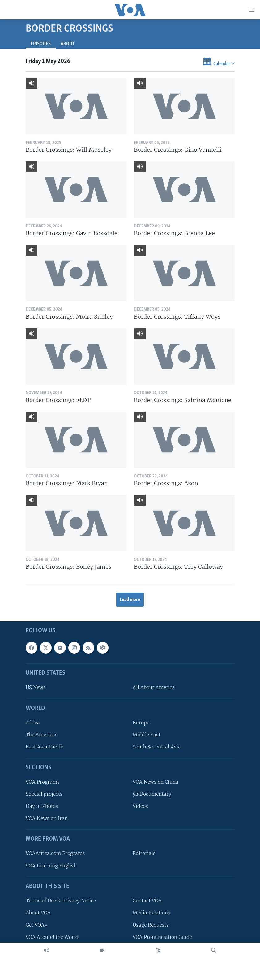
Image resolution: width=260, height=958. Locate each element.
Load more (130, 599)
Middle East (146, 735)
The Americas (42, 735)
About (68, 43)
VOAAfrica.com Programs (55, 854)
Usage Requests (151, 925)
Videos (140, 806)
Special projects (44, 794)
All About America (154, 688)
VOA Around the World (52, 937)
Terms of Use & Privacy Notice (61, 901)
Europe (141, 723)
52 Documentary (152, 794)
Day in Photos (42, 806)
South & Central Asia (157, 747)
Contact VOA (147, 901)
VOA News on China (155, 782)
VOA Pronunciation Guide (162, 937)
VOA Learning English (51, 866)
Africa (33, 723)
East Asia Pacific (45, 747)
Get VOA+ (37, 925)
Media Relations (151, 913)
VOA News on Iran (47, 818)
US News (36, 688)
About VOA (38, 913)
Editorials (144, 854)
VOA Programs (43, 782)
